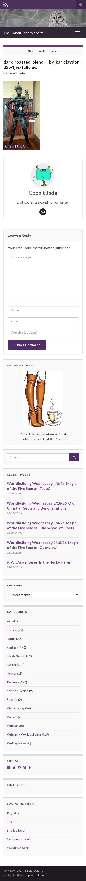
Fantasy (12, 647)
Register (13, 813)
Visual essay (16, 708)
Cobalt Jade (16, 73)
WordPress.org (18, 848)
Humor (12, 673)
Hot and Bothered (45, 51)
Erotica (12, 630)
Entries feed (16, 830)
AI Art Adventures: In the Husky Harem (39, 562)
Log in (11, 822)
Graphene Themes (35, 875)
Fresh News (15, 656)
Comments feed (18, 839)
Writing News (17, 743)
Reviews (13, 682)
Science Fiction (17, 691)
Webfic (12, 717)
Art (9, 621)
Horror (11, 665)
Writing (12, 726)
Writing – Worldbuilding (24, 734)
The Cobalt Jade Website (23, 32)
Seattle (12, 699)
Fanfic (11, 639)
